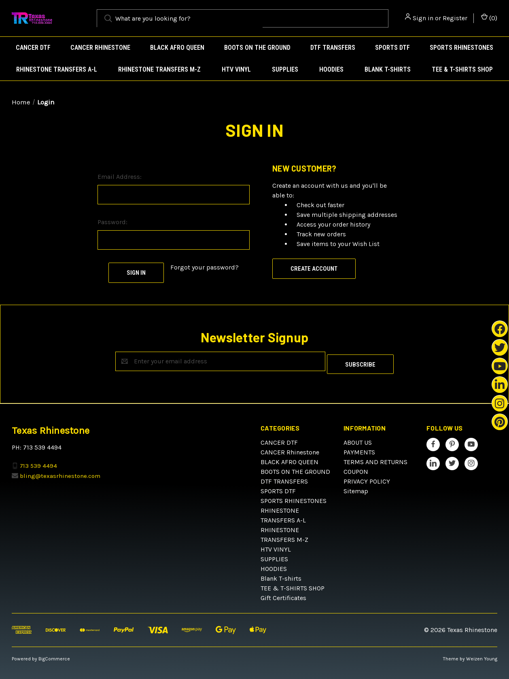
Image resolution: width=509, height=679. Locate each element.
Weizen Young (481, 656)
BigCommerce (54, 656)
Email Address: (120, 176)
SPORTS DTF (392, 47)
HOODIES (331, 69)
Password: (112, 222)
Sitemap (356, 488)
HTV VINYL (236, 69)
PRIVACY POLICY (367, 478)
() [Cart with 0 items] (489, 17)
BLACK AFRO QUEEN (177, 47)
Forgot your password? (204, 267)
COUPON (356, 469)
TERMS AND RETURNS (375, 459)
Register (455, 18)
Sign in (423, 18)
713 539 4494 (38, 462)
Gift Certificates (283, 595)
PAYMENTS (359, 449)
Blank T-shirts (388, 69)
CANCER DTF (33, 47)
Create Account (314, 268)
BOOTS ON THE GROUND (257, 47)
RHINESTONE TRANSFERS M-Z (159, 69)
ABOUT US (358, 439)
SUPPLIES (285, 69)
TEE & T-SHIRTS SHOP (462, 69)
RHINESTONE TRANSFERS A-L (56, 69)
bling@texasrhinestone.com (60, 472)
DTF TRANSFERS (332, 47)
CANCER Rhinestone (100, 47)
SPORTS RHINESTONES (461, 47)
